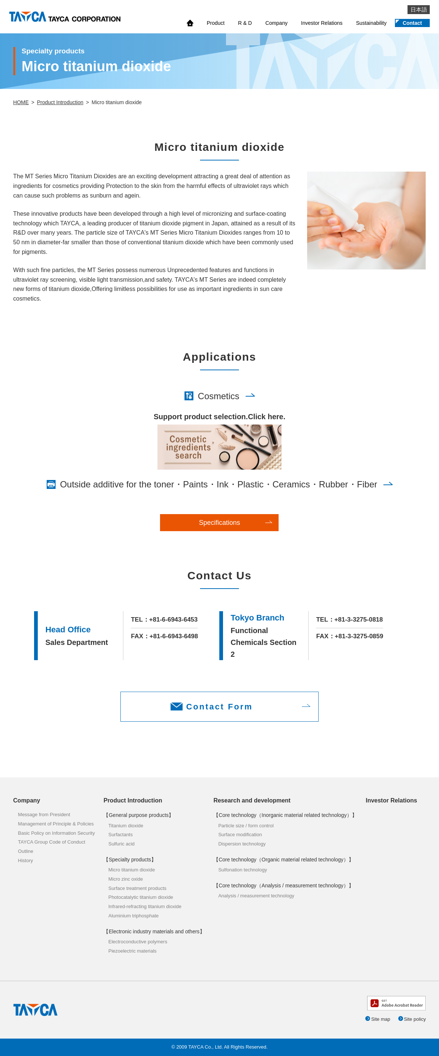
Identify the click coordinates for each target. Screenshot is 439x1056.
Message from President (44, 814)
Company (276, 23)
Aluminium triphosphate (133, 915)
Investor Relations (322, 23)
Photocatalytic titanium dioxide (140, 897)
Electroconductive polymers (137, 941)
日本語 (418, 9)
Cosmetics (218, 396)
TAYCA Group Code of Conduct (52, 842)
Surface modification (240, 834)
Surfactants (120, 834)
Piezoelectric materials (132, 951)
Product (216, 23)
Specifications (219, 522)
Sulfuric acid (121, 844)
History (25, 860)
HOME (21, 102)
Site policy (415, 1019)
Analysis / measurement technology (256, 895)
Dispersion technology (242, 844)
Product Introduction (60, 102)
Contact (412, 23)
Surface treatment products (137, 888)
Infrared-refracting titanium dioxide (144, 906)
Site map (380, 1019)
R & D (245, 23)
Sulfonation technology (242, 870)
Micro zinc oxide (125, 879)
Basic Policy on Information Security (56, 833)
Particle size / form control (246, 825)
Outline (25, 851)
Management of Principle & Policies (56, 824)
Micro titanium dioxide (131, 870)
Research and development (251, 800)
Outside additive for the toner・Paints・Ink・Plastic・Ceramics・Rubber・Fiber (218, 484)
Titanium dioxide (125, 825)
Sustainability (371, 23)
